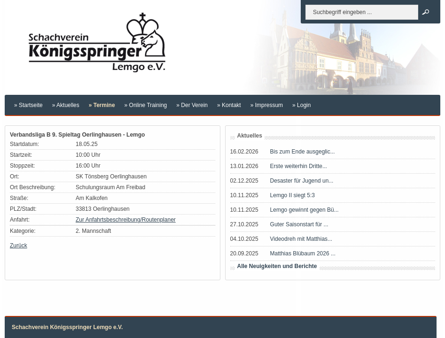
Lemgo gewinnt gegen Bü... (304, 210)
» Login (301, 105)
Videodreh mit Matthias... (301, 239)
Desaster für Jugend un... (302, 180)
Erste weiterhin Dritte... (298, 166)
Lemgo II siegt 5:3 (292, 195)
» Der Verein (192, 105)
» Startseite (28, 105)
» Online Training (146, 105)
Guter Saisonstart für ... (299, 224)
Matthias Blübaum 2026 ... (303, 253)
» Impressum (266, 105)
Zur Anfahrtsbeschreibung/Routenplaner (126, 219)
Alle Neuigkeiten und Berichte (277, 266)
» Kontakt (229, 105)
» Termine (102, 105)
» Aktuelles (65, 105)
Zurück (18, 245)
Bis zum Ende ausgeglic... (302, 151)
